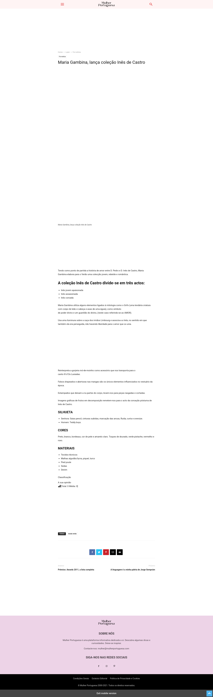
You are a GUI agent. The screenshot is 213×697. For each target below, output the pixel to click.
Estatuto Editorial (99, 678)
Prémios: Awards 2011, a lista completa (76, 569)
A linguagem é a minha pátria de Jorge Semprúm (132, 569)
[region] (106, 31)
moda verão (72, 534)
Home (60, 52)
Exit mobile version (106, 693)
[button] (62, 4)
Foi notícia (77, 52)
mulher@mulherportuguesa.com (113, 648)
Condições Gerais (81, 678)
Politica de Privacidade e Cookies (125, 678)
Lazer (68, 52)
